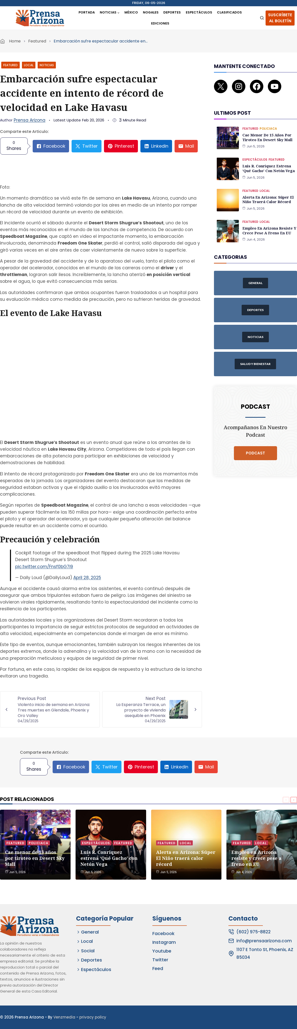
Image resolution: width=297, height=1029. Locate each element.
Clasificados (229, 12)
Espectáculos (199, 12)
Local (28, 65)
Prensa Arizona (29, 120)
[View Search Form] (262, 18)
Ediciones (160, 23)
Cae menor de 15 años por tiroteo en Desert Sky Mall (267, 131)
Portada (87, 12)
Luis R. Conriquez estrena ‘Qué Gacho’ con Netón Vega (268, 162)
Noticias (47, 65)
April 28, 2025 (87, 578)
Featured (37, 41)
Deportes (172, 12)
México (131, 12)
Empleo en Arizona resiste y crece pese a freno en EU (269, 223)
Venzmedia (64, 1017)
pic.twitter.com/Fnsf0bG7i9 (44, 567)
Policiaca (268, 123)
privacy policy (92, 1017)
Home (15, 41)
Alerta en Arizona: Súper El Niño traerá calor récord (267, 193)
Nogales (151, 12)
